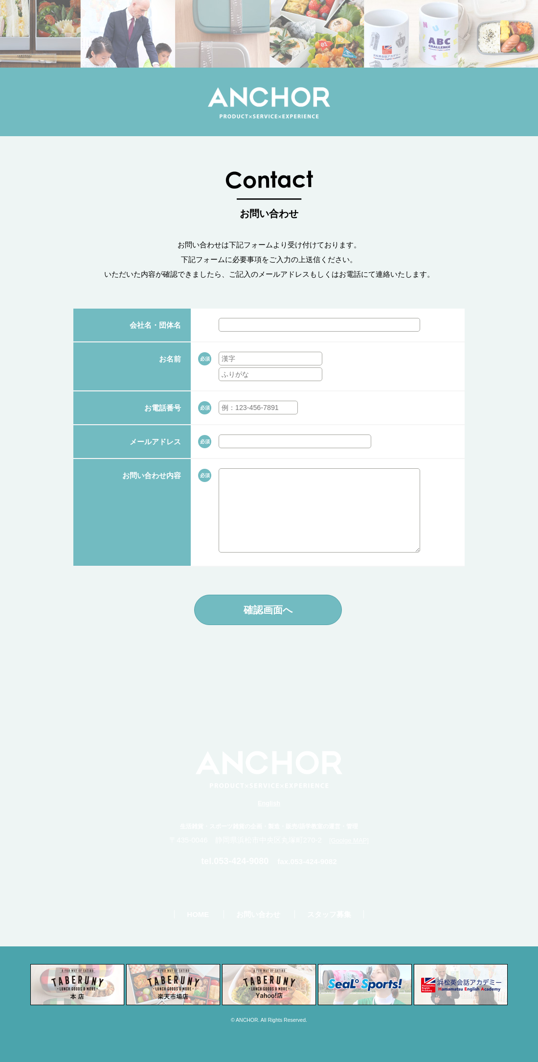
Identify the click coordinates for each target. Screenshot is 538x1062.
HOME (198, 914)
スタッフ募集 (329, 914)
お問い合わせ (258, 914)
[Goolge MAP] (349, 840)
